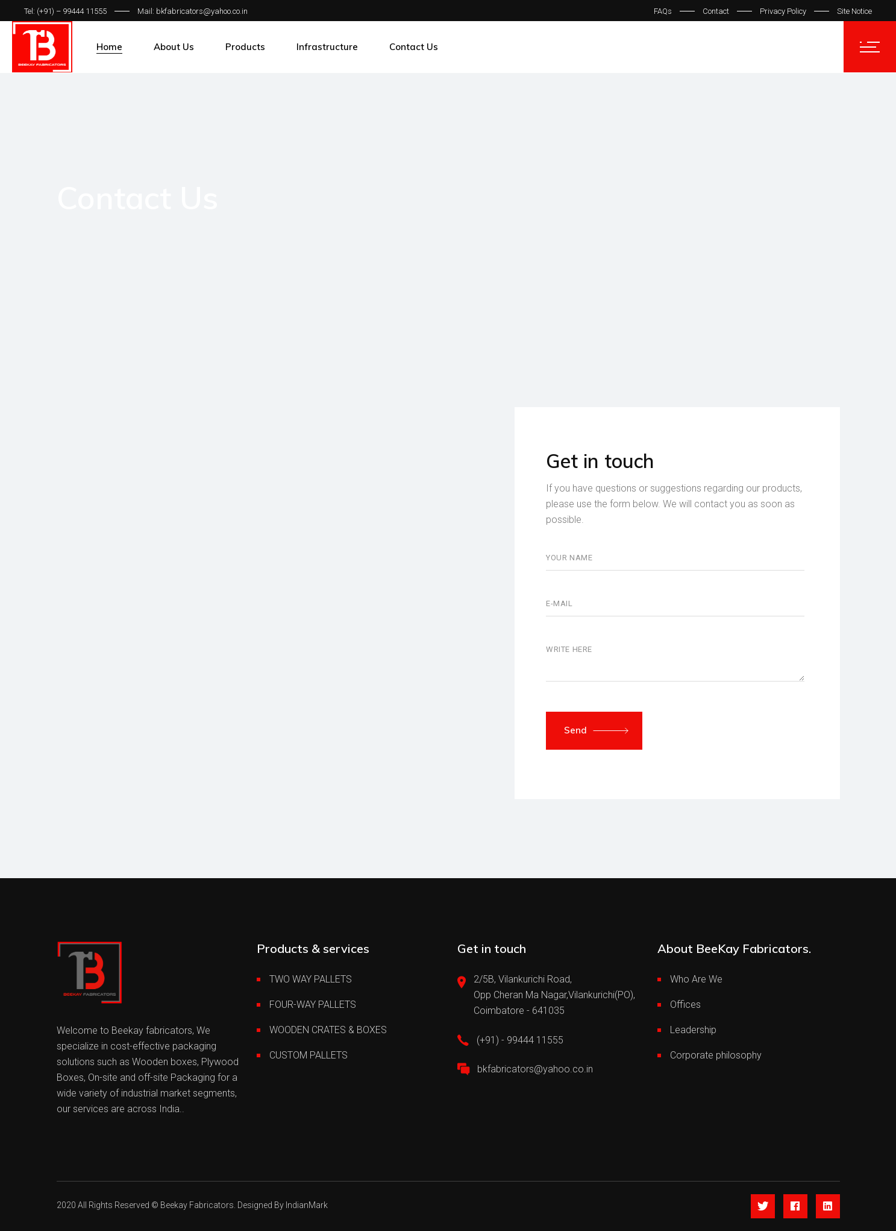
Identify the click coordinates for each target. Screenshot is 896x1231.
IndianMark (307, 1205)
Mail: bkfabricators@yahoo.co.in (192, 11)
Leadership (693, 1030)
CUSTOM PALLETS (308, 1055)
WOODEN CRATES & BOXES (328, 1030)
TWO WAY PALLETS (310, 979)
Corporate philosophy (716, 1055)
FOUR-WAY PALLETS (312, 1004)
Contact (716, 11)
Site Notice (854, 11)
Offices (685, 1004)
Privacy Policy (783, 11)
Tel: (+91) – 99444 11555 (65, 11)
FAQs (663, 11)
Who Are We (696, 979)
